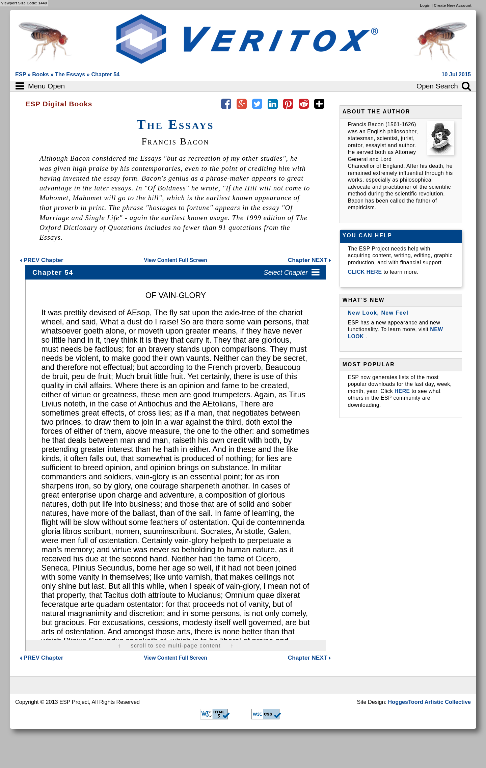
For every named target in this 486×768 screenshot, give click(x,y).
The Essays (71, 74)
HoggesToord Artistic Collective (429, 702)
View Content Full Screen (175, 260)
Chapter (41, 260)
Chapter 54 (105, 74)
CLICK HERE (365, 272)
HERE (402, 391)
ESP (21, 74)
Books (41, 74)
